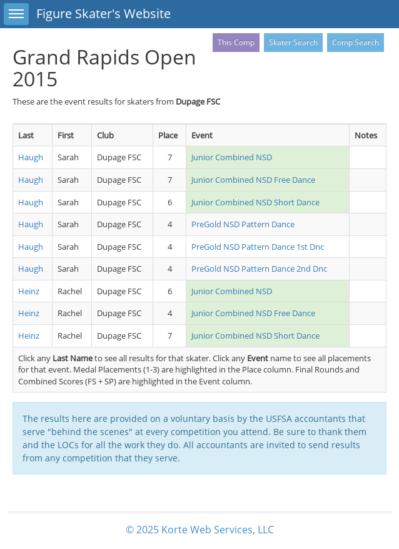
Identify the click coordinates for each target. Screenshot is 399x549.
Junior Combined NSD (231, 157)
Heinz (28, 291)
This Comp (236, 42)
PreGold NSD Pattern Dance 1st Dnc (257, 246)
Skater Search (293, 42)
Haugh (30, 157)
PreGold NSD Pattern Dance (243, 224)
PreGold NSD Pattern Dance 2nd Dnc (259, 268)
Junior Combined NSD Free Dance (253, 179)
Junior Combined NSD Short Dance (255, 202)
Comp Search (355, 42)
